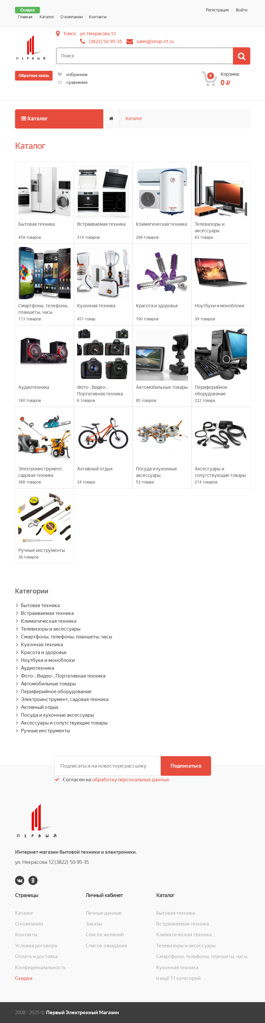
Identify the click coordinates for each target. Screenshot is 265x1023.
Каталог (47, 17)
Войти (241, 10)
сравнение (73, 82)
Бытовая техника (40, 605)
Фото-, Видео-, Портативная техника (63, 676)
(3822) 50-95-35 (105, 41)
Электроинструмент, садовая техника (64, 699)
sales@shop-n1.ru (155, 41)
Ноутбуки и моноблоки (48, 660)
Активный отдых (39, 707)
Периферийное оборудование (56, 692)
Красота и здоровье (44, 652)
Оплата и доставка (36, 956)
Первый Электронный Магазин (82, 1012)
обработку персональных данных (130, 780)
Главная (25, 17)
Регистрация (217, 10)
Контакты (98, 17)
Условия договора (36, 946)
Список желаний (105, 935)
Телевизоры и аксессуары (50, 629)
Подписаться (186, 766)
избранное (73, 74)
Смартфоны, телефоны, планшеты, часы (66, 637)
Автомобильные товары (48, 684)
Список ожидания (106, 946)
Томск (69, 33)
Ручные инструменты (45, 731)
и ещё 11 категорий (178, 978)
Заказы (94, 924)
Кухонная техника (42, 645)
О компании (71, 17)
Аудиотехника (37, 668)
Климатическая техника (48, 621)
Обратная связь (34, 75)
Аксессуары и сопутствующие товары (64, 723)
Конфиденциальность (40, 967)
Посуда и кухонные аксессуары (57, 715)
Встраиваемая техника (47, 613)
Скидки (27, 10)
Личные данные (104, 913)
